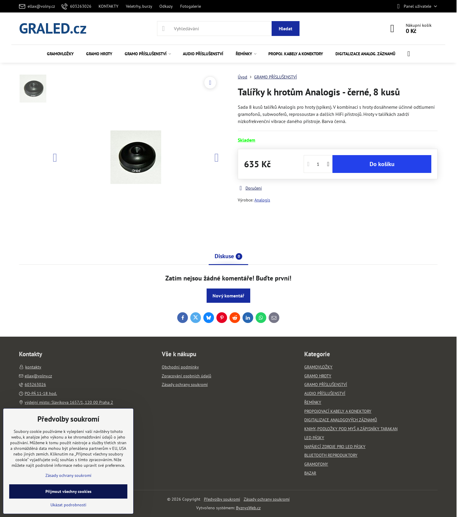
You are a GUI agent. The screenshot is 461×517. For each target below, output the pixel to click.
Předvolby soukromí (222, 499)
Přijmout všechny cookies (68, 491)
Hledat (285, 28)
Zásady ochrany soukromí (267, 499)
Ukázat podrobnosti (68, 504)
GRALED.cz (53, 28)
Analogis (262, 200)
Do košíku (382, 164)
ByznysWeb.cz (248, 507)
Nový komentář (228, 296)
